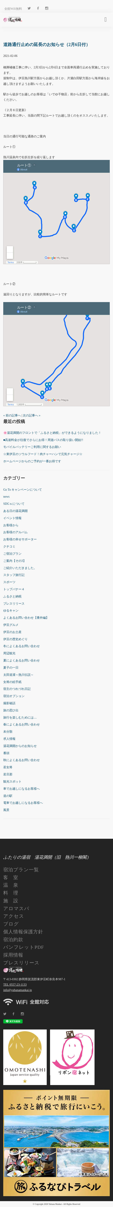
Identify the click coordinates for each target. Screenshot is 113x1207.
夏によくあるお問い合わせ (21, 660)
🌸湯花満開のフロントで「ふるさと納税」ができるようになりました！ (52, 432)
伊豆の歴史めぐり (15, 639)
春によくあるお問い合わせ (21, 724)
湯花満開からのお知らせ (20, 746)
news (6, 496)
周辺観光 (9, 653)
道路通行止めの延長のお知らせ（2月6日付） (46, 44)
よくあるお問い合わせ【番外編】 (26, 617)
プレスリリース (14, 603)
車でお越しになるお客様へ (21, 788)
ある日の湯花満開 (15, 511)
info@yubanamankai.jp (17, 990)
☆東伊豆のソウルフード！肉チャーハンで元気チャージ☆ (42, 454)
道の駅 (7, 796)
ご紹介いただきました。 (20, 568)
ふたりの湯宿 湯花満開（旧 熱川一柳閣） (47, 857)
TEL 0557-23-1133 (15, 984)
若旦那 (7, 774)
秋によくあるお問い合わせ (21, 760)
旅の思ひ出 (10, 710)
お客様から (10, 525)
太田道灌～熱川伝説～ (18, 674)
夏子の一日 (10, 667)
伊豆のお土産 (12, 632)
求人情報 (9, 738)
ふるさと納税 (12, 596)
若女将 (7, 767)
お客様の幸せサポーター (20, 539)
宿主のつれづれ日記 (17, 689)
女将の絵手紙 (12, 682)
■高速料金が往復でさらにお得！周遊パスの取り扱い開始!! (43, 440)
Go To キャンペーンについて (22, 489)
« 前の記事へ (12, 415)
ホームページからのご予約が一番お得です (32, 461)
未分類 (7, 731)
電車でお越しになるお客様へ (23, 802)
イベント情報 (12, 518)
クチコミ (9, 546)
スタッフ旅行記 (14, 575)
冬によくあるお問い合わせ (21, 646)
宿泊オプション (14, 696)
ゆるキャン (10, 610)
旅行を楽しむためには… (20, 717)
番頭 (6, 753)
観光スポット (12, 781)
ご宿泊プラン (12, 553)
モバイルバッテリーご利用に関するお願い (32, 447)
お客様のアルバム (15, 532)
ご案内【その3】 (14, 560)
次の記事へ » (31, 415)
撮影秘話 (9, 703)
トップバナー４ (14, 589)
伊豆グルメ (10, 625)
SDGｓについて (14, 503)
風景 (6, 810)
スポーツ (9, 582)
